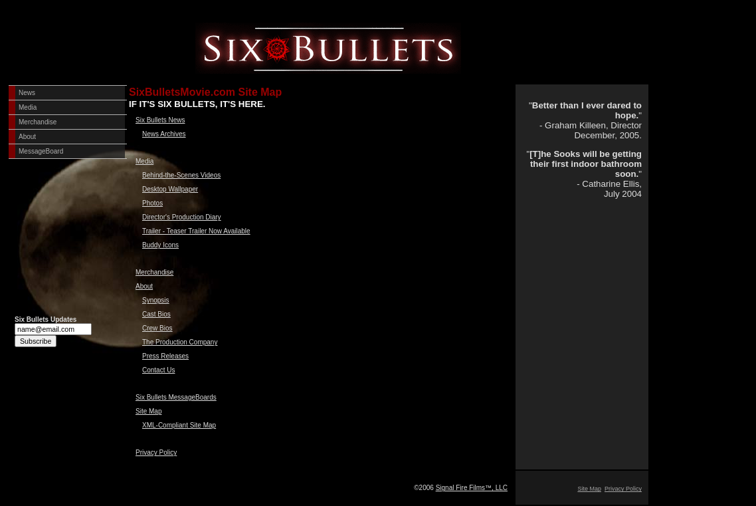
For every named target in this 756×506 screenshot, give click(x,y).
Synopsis (155, 300)
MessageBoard (41, 151)
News (27, 92)
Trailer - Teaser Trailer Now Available (196, 231)
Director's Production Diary (181, 217)
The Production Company (179, 342)
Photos (152, 203)
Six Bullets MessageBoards (176, 397)
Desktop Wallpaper (170, 189)
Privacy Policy (156, 452)
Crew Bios (157, 328)
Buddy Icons (160, 245)
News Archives (164, 134)
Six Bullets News (160, 120)
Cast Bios (156, 314)
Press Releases (165, 356)
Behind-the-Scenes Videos (181, 175)
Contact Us (158, 370)
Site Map (148, 411)
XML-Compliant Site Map (179, 425)
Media (28, 107)
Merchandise (37, 122)
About (27, 136)
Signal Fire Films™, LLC (472, 487)
